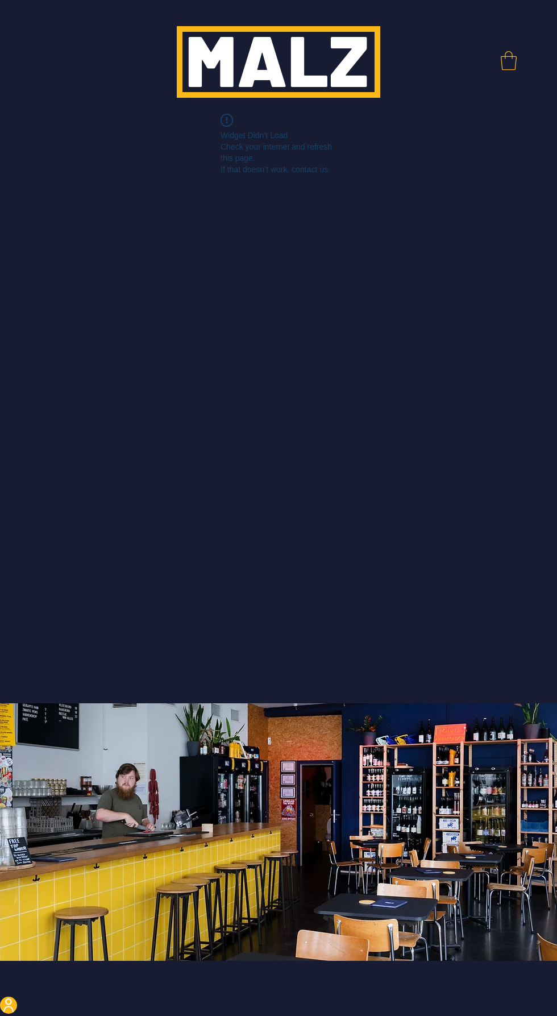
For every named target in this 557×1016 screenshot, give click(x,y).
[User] (8, 1005)
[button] (509, 60)
